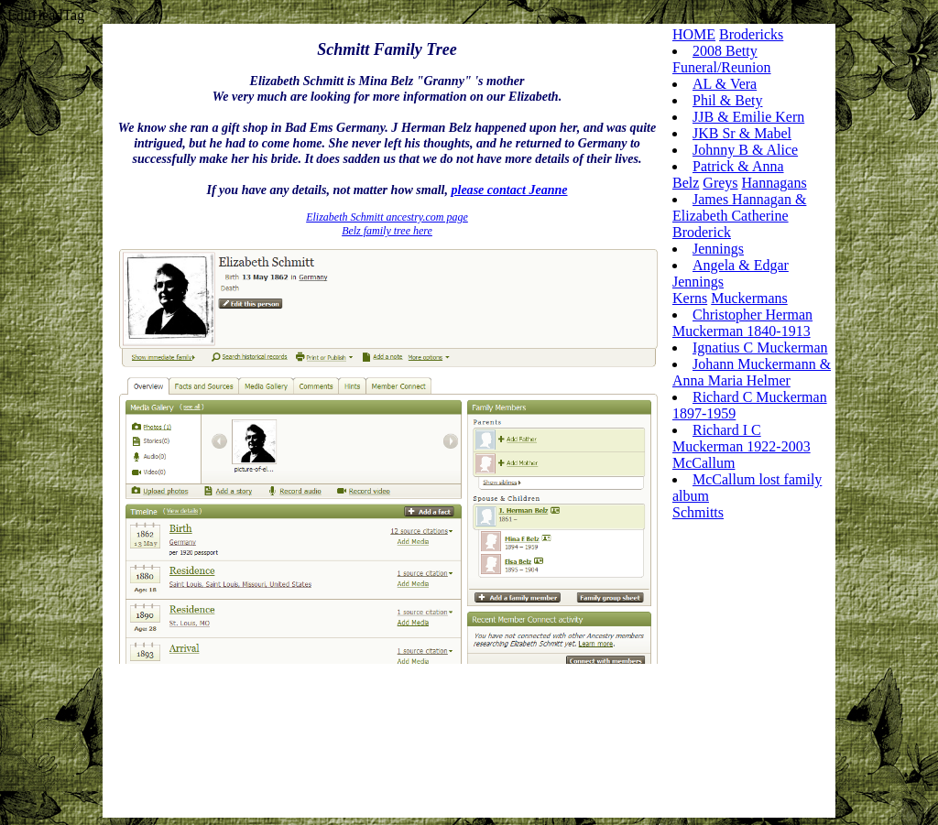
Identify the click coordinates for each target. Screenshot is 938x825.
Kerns (689, 298)
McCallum (703, 463)
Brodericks (751, 34)
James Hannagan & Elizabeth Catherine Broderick (739, 215)
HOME (693, 34)
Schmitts (698, 512)
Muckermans (749, 298)
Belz (685, 182)
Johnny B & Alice (745, 149)
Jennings (718, 248)
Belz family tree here (387, 230)
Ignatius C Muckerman (760, 347)
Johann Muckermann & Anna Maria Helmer (751, 372)
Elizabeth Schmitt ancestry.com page (387, 217)
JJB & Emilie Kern (748, 117)
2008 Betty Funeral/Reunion (721, 59)
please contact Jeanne (509, 189)
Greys (720, 182)
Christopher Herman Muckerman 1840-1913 (742, 323)
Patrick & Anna (738, 166)
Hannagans (774, 182)
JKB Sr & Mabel (742, 133)
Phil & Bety (727, 100)
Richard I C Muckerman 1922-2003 (741, 438)
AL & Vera (725, 84)
